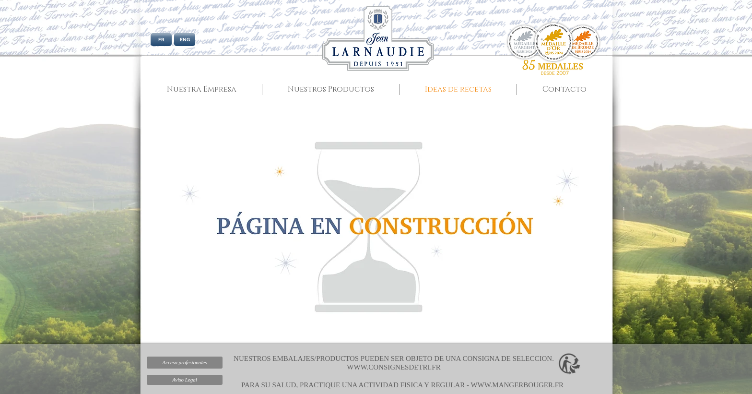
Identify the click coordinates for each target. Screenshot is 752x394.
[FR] (161, 39)
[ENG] (184, 39)
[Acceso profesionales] (185, 363)
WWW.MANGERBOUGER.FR (517, 385)
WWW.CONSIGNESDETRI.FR (393, 367)
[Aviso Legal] (185, 380)
